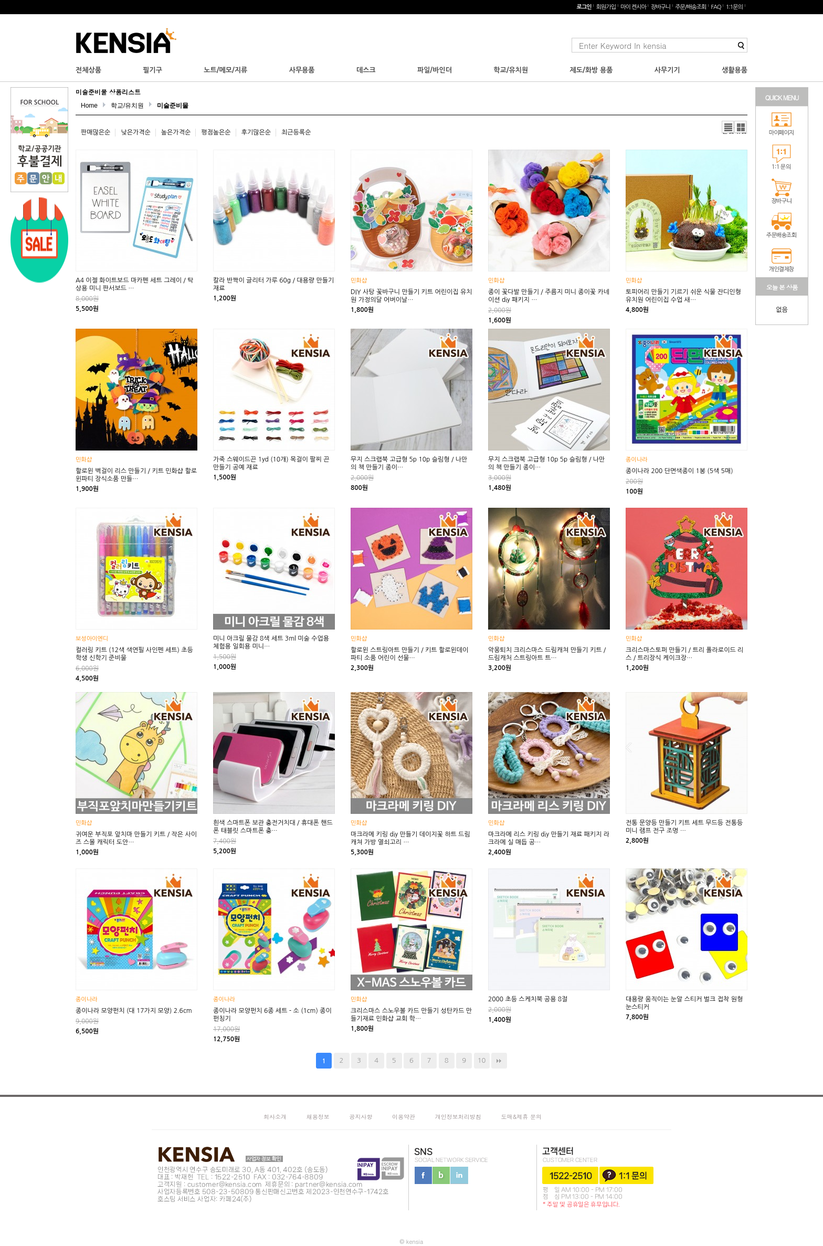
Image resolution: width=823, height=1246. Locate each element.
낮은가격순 (135, 132)
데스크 (366, 70)
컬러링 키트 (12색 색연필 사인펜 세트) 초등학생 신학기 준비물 (134, 654)
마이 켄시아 (633, 7)
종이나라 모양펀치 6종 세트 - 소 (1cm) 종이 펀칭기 (272, 1015)
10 (482, 1060)
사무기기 (667, 70)
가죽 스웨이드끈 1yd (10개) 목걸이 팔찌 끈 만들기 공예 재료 (271, 463)
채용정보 (318, 1117)
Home (89, 105)
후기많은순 (256, 132)
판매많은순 (95, 132)
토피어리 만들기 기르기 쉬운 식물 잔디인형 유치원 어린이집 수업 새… (683, 296)
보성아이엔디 (92, 639)
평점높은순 (215, 132)
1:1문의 (734, 7)
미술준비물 (172, 105)
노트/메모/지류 (225, 70)
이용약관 (403, 1117)
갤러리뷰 (740, 127)
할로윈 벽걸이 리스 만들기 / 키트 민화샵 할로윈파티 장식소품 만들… (136, 475)
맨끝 (499, 1061)
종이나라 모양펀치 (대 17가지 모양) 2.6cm (134, 1011)
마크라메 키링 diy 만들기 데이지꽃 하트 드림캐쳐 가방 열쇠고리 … (410, 838)
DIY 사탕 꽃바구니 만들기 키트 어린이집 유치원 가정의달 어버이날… (411, 296)
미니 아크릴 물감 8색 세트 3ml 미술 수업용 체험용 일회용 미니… (271, 642)
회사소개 (275, 1117)
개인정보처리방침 (458, 1117)
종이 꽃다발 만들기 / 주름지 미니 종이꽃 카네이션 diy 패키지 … (548, 296)
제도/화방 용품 (591, 70)
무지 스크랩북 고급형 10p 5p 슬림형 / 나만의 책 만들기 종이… (546, 463)
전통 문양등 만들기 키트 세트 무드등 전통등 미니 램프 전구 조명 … (684, 827)
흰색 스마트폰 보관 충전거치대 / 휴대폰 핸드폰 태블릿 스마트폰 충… (273, 827)
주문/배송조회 (690, 7)
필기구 (152, 70)
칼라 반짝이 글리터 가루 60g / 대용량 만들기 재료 (273, 284)
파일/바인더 (434, 70)
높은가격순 (176, 132)
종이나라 (636, 460)
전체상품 (88, 70)
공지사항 (360, 1117)
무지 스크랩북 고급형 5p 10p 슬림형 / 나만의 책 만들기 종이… (409, 463)
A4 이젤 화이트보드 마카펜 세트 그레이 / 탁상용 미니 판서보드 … (135, 284)
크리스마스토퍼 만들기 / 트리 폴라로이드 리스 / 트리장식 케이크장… (684, 654)
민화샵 (359, 281)
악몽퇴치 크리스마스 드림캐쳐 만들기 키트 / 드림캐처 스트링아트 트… (547, 654)
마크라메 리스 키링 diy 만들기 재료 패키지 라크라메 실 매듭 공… (548, 838)
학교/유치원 (510, 70)
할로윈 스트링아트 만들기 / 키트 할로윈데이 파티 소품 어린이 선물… (409, 654)
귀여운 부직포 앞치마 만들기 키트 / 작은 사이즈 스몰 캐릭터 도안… (136, 838)
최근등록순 (296, 132)
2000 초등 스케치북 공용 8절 (527, 999)
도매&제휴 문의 (521, 1117)
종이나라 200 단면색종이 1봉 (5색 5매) (679, 471)
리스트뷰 (728, 127)
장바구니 (660, 7)
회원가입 (606, 7)
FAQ (716, 7)
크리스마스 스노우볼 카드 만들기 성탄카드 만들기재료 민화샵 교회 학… (411, 1015)
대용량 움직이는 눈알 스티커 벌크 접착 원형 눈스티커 (684, 1003)
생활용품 (734, 70)
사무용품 (302, 70)
